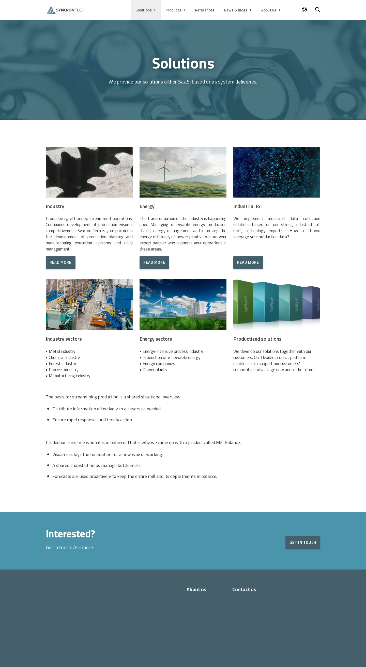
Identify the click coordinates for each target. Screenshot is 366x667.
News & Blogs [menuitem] (236, 10)
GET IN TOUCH (296, 542)
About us (196, 589)
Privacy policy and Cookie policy (174, 658)
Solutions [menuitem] (143, 10)
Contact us (244, 589)
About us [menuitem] (268, 10)
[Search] (317, 10)
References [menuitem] (204, 10)
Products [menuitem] (173, 10)
